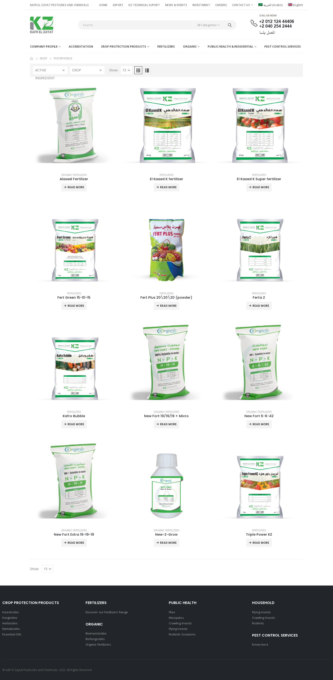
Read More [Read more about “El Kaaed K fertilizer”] (168, 187)
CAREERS (221, 5)
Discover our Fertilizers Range (107, 612)
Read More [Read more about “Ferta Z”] (261, 306)
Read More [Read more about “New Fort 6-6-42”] (261, 424)
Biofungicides (95, 639)
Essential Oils (11, 634)
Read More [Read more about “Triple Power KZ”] (261, 543)
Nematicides (11, 629)
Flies (172, 612)
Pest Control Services (282, 46)
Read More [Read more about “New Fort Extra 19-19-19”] (76, 543)
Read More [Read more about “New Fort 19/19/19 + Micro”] (168, 424)
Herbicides (10, 623)
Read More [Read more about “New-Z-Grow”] (168, 543)
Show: (113, 70)
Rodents (258, 623)
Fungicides (9, 618)
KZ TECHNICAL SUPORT (144, 5)
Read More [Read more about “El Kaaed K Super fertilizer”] (261, 187)
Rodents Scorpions (182, 634)
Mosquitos (176, 618)
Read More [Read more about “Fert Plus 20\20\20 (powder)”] (168, 306)
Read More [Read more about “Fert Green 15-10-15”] (76, 306)
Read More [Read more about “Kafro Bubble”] (76, 424)
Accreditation (81, 46)
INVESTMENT (201, 5)
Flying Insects (178, 629)
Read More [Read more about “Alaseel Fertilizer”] (76, 187)
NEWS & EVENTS (176, 5)
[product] (74, 125)
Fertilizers (166, 46)
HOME (103, 5)
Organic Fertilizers (74, 174)
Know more (260, 644)
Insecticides (10, 612)
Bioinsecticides (96, 633)
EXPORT (118, 5)
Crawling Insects (180, 623)
